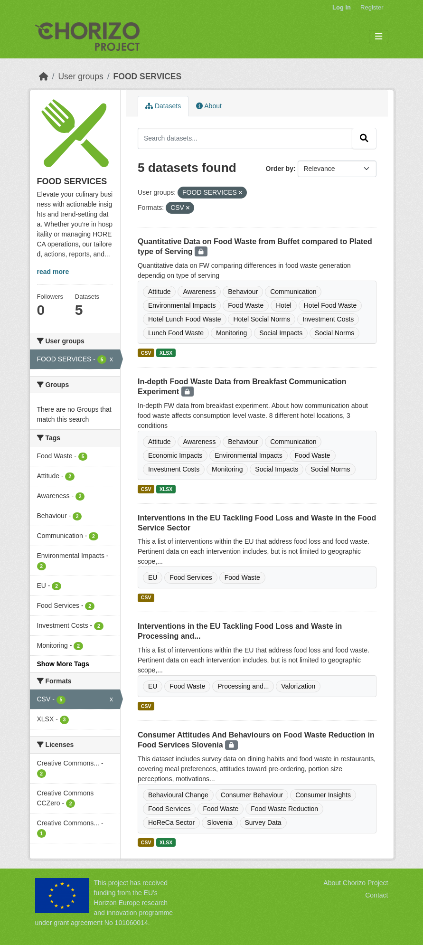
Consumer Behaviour (252, 795)
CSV (146, 353)
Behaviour (243, 291)
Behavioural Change (178, 795)
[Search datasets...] (245, 138)
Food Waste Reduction (284, 809)
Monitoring (231, 333)
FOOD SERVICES (147, 76)
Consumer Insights (323, 795)
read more (53, 271)
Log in (341, 7)
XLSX (166, 353)
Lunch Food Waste (176, 333)
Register (371, 7)
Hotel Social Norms (261, 319)
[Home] (43, 76)
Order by (279, 168)
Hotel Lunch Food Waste (184, 319)
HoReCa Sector (171, 822)
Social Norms (334, 333)
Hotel (283, 305)
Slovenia (220, 822)
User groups (80, 76)
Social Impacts (280, 333)
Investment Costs (328, 319)
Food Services (190, 577)
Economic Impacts (175, 455)
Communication (293, 291)
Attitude (159, 291)
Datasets (163, 106)
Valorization (298, 686)
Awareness (199, 291)
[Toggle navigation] (378, 37)
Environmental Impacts (182, 305)
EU (152, 577)
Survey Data (263, 822)
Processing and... (243, 686)
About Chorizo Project (355, 883)
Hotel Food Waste (330, 305)
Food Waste (245, 305)
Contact (376, 895)
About (209, 106)
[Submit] (364, 138)
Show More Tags (63, 664)
